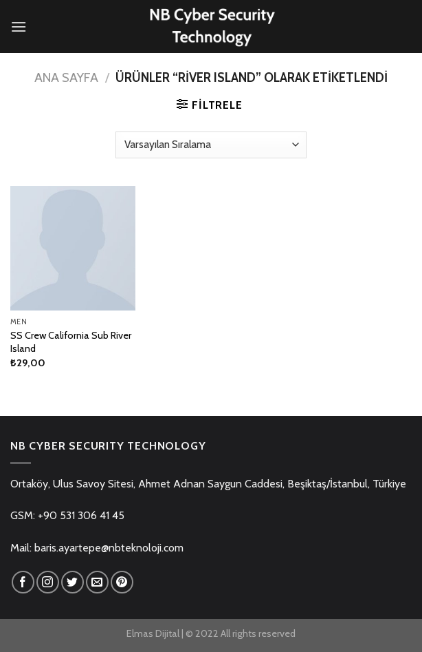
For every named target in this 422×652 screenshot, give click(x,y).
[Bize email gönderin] (97, 582)
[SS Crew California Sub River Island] (72, 248)
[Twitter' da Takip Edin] (72, 582)
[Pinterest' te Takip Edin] (122, 582)
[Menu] (18, 26)
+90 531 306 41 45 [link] (81, 515)
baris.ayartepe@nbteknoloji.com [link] (109, 547)
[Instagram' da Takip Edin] (47, 582)
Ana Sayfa (66, 77)
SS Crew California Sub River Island (70, 342)
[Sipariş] (210, 145)
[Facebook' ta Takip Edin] (23, 582)
